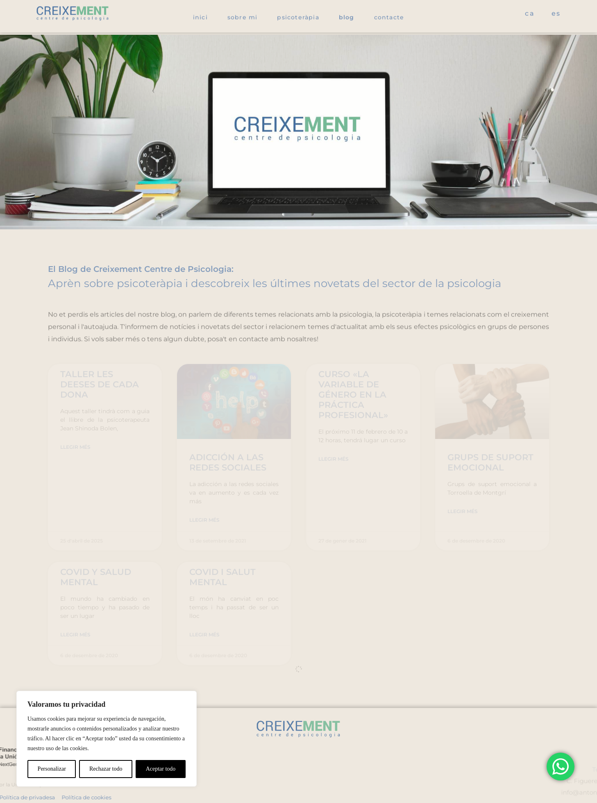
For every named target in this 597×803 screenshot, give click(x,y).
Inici (200, 12)
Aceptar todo (161, 769)
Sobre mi (242, 12)
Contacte (389, 12)
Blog (346, 12)
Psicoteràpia (298, 12)
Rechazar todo (105, 769)
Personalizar (52, 769)
